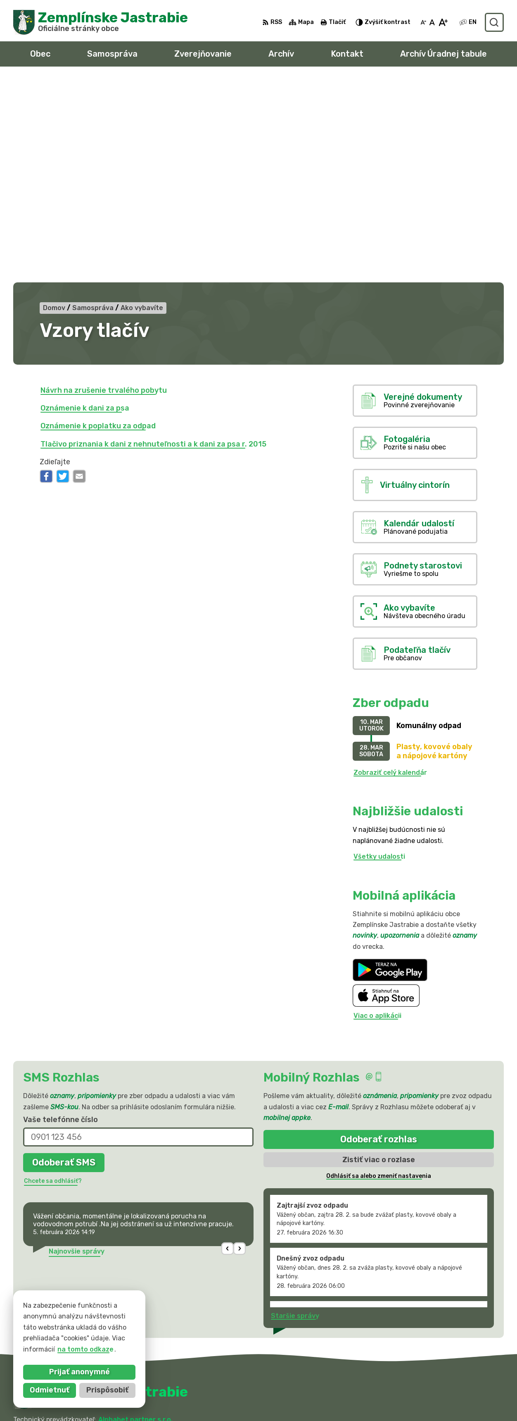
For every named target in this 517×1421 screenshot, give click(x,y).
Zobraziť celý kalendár (390, 569)
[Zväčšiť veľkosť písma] (442, 22)
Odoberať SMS (63, 958)
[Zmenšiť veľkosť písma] (423, 22)
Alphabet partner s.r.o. (135, 1216)
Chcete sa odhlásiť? (53, 977)
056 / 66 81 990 (410, 1384)
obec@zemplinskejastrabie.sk (432, 1394)
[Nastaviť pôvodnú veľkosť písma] (432, 22)
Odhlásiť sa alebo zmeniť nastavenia (378, 972)
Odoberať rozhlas (378, 935)
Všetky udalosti (379, 653)
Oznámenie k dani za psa (84, 204)
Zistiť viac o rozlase (378, 955)
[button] (227, 1045)
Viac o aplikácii (377, 812)
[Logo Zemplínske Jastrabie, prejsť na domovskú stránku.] (100, 22)
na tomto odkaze (85, 1349)
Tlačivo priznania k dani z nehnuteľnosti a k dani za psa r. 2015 (153, 240)
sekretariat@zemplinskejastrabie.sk (443, 1403)
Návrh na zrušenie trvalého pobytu (103, 186)
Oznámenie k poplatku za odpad (98, 222)
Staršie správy (295, 1112)
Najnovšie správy (76, 1047)
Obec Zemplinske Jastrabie (112, 1224)
